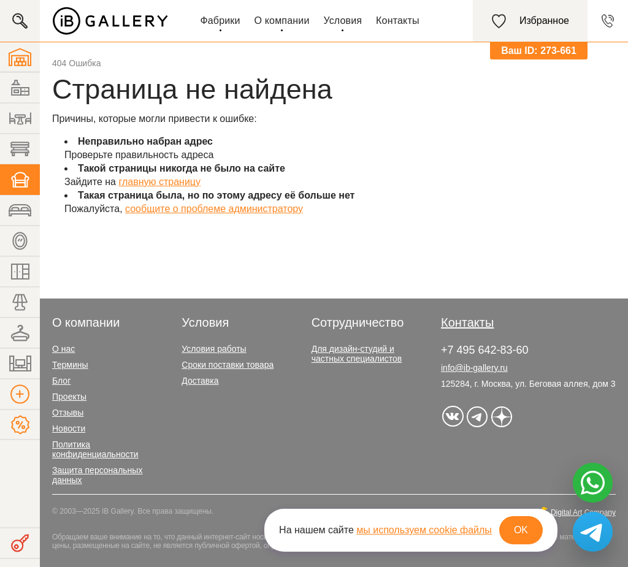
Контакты (397, 20)
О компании (282, 20)
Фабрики (220, 20)
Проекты (69, 396)
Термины (70, 365)
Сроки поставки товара (228, 365)
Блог (61, 381)
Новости (68, 428)
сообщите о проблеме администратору (214, 209)
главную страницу (159, 182)
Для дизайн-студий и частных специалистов (357, 353)
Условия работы (214, 349)
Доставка (200, 381)
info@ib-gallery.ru (474, 368)
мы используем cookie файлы (424, 530)
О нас (63, 349)
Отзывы (67, 412)
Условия (342, 20)
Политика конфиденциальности (95, 449)
